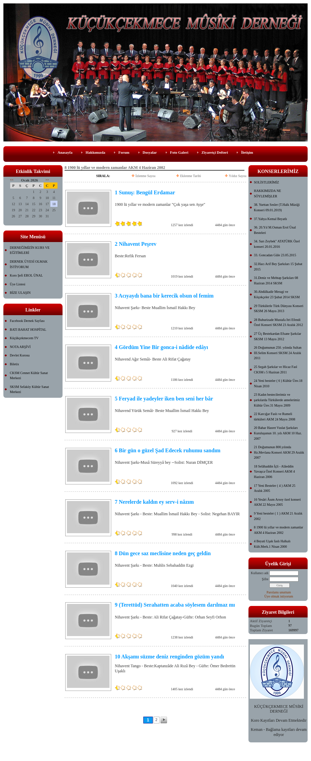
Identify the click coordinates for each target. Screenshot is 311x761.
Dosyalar (150, 152)
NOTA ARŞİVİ (20, 347)
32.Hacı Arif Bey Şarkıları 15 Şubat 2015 (278, 266)
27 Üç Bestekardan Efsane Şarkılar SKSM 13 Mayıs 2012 (277, 336)
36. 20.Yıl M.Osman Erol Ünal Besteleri (275, 230)
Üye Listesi (17, 284)
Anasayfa (64, 152)
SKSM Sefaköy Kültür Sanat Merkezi (29, 389)
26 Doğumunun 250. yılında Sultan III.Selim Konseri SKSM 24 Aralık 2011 (278, 353)
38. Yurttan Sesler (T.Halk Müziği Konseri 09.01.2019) (277, 207)
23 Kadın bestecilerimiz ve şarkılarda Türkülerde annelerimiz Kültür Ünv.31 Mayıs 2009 (277, 400)
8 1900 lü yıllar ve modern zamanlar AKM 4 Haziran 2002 (278, 530)
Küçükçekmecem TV (24, 338)
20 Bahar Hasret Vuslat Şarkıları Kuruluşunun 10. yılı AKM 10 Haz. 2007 (278, 433)
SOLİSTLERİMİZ (266, 182)
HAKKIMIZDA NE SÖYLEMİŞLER (267, 193)
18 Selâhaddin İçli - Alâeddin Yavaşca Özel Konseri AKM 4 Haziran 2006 (274, 471)
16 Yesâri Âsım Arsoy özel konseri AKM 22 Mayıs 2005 (277, 502)
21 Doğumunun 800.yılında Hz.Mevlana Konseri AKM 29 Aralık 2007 (279, 452)
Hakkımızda (95, 152)
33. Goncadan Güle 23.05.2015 (275, 255)
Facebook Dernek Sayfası (27, 321)
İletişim (247, 152)
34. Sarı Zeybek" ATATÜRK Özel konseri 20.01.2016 (277, 243)
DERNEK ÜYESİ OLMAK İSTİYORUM (29, 264)
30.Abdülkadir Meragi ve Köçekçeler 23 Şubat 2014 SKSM (277, 294)
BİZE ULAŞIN (20, 293)
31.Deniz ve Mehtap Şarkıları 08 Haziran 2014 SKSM (276, 280)
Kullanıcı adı (259, 573)
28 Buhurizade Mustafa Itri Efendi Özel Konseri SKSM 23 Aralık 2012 (278, 322)
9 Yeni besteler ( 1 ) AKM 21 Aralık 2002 (278, 516)
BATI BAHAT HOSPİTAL (28, 329)
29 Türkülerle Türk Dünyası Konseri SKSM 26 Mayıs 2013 (278, 308)
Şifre (265, 579)
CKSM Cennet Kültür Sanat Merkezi (29, 375)
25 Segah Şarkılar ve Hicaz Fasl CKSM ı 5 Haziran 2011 (275, 369)
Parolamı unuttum (279, 592)
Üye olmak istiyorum (278, 596)
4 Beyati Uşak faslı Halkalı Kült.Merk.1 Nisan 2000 (272, 543)
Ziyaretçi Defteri (214, 152)
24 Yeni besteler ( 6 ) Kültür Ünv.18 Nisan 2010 (278, 383)
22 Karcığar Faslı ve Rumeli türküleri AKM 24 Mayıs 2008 (274, 416)
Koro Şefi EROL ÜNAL (26, 275)
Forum (123, 152)
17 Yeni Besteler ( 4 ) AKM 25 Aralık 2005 (274, 488)
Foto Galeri (179, 152)
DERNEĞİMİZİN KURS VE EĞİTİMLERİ (30, 250)
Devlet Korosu (20, 355)
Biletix (14, 364)
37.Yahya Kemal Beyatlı (270, 219)
